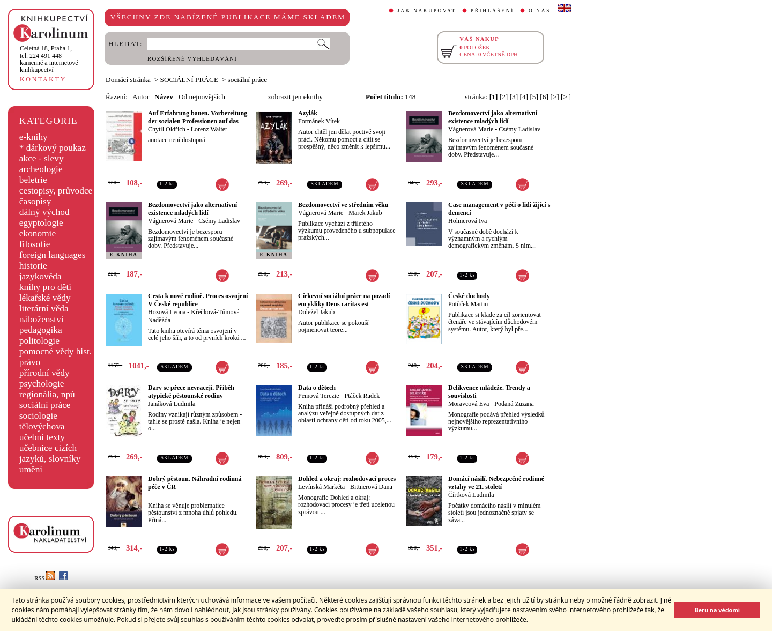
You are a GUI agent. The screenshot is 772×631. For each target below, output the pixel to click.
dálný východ (44, 212)
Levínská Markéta (321, 487)
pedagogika (40, 330)
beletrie (33, 180)
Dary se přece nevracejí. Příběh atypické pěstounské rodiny (191, 391)
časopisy (35, 201)
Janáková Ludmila (171, 403)
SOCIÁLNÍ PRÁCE (189, 80)
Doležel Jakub (316, 312)
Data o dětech (317, 387)
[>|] (566, 97)
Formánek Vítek (319, 121)
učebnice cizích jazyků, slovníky (50, 453)
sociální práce (45, 405)
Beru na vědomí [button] (717, 610)
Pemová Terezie (318, 395)
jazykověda (40, 276)
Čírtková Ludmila (471, 495)
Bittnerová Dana (371, 487)
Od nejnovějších (202, 97)
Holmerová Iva (467, 221)
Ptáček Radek (362, 395)
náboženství (41, 319)
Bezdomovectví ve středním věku (343, 205)
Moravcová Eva (468, 403)
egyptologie (41, 223)
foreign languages (52, 255)
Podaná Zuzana (514, 403)
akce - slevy (41, 158)
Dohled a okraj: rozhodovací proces (347, 478)
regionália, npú (47, 394)
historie (33, 266)
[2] (504, 97)
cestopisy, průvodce (56, 190)
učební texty (42, 437)
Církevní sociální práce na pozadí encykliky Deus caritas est (344, 300)
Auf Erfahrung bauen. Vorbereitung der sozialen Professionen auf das (197, 117)
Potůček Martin (468, 304)
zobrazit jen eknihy (295, 97)
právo (29, 362)
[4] (524, 97)
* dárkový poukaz (52, 148)
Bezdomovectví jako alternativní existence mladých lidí (492, 117)
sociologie (38, 416)
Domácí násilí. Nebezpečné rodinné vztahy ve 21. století (496, 483)
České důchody (469, 296)
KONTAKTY (43, 79)
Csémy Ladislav (519, 129)
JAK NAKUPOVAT (426, 10)
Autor (140, 97)
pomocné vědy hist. (55, 351)
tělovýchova (42, 426)
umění (30, 469)
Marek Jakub (365, 213)
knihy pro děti (45, 287)
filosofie (34, 244)
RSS (44, 578)
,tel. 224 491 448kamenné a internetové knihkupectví (49, 58)
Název (163, 97)
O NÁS (540, 10)
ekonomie (37, 233)
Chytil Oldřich (166, 129)
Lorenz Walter (209, 129)
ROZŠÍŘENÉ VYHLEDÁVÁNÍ (192, 59)
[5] (534, 97)
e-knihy (33, 137)
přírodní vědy (44, 373)
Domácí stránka (128, 80)
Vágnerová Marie (470, 129)
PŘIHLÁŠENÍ (492, 10)
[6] (544, 97)
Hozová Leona (166, 312)
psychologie (41, 383)
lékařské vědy (45, 298)
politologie (39, 341)
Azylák (307, 113)
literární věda (44, 308)
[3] (514, 97)
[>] (554, 97)
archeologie (41, 169)
